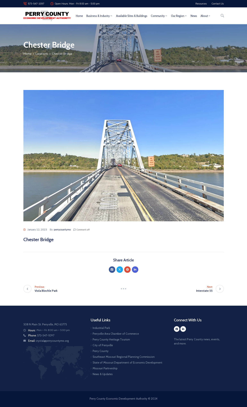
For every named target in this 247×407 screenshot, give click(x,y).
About (206, 15)
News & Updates (103, 374)
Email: (48, 340)
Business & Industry (99, 15)
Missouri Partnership (105, 368)
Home (79, 15)
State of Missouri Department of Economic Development (127, 362)
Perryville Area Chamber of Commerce (116, 333)
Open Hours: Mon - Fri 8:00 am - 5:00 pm (77, 3)
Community (159, 15)
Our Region (179, 15)
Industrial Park (101, 328)
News (194, 15)
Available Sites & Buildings (131, 15)
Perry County (101, 351)
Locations (41, 54)
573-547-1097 (36, 3)
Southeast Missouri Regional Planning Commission (124, 356)
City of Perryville (103, 345)
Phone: (41, 335)
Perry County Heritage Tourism (111, 339)
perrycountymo (62, 229)
